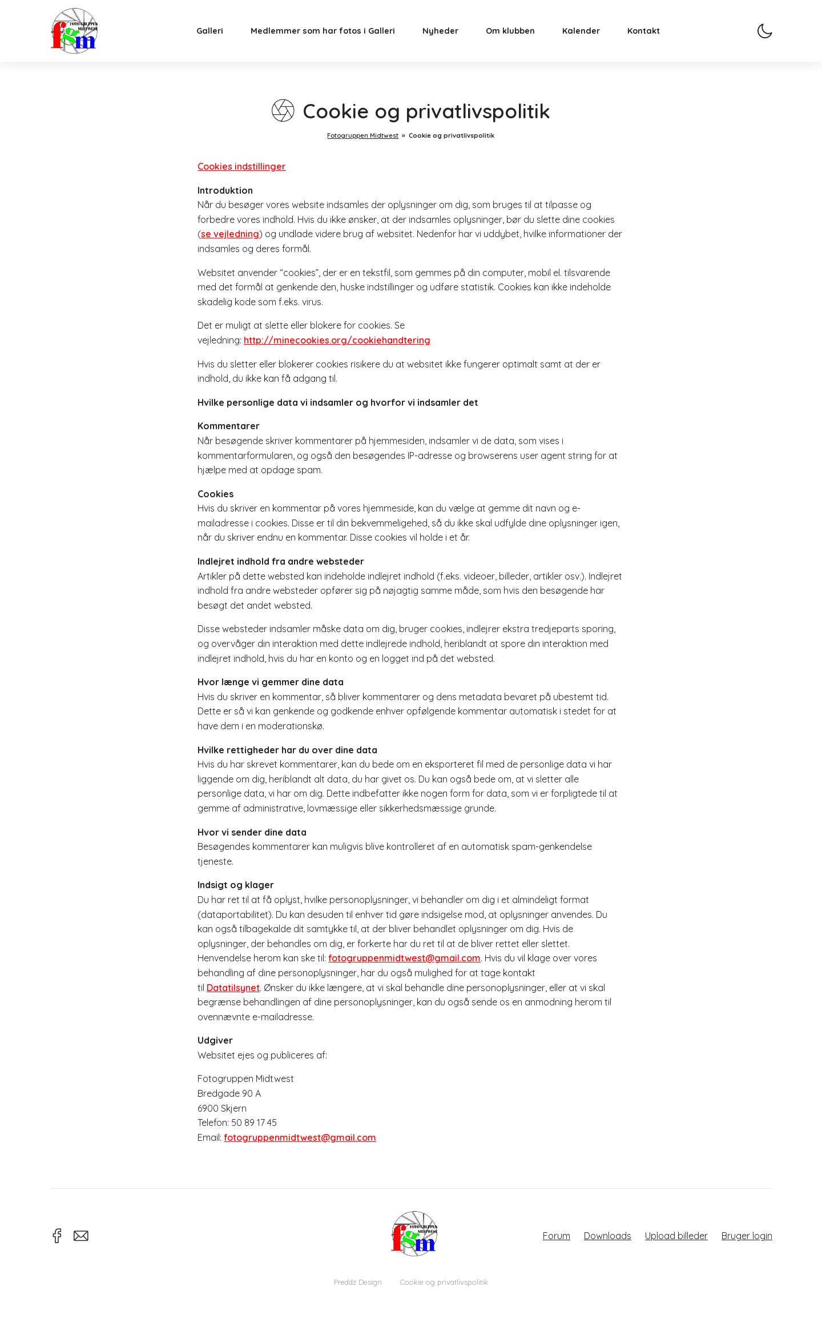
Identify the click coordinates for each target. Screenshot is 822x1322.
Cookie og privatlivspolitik (444, 1282)
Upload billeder (676, 1235)
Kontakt (650, 38)
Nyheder (447, 38)
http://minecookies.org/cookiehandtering (337, 340)
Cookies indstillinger (242, 166)
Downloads (607, 1235)
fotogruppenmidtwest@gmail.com (404, 958)
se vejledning (230, 233)
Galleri (216, 38)
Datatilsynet (233, 987)
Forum (556, 1235)
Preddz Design (358, 1282)
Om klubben (517, 38)
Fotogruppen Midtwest (81, 37)
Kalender (588, 38)
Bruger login (747, 1235)
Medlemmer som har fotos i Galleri (329, 38)
